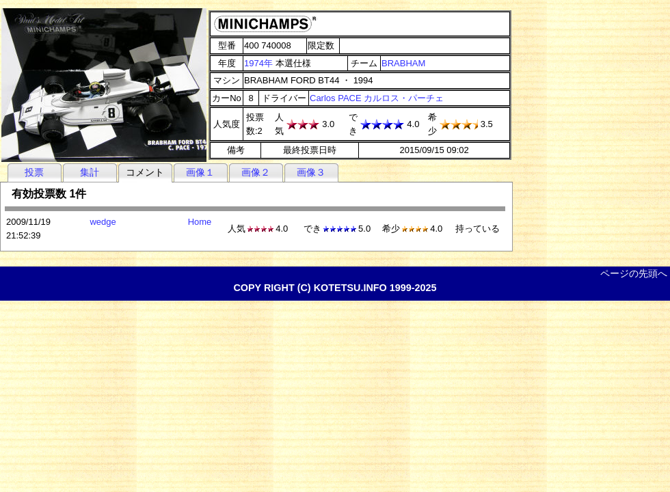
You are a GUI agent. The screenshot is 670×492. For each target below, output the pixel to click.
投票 (34, 172)
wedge (103, 222)
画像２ (255, 172)
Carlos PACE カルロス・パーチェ (377, 98)
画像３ (311, 172)
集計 (89, 172)
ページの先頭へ (633, 273)
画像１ (200, 172)
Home (200, 222)
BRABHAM (403, 63)
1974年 (258, 63)
